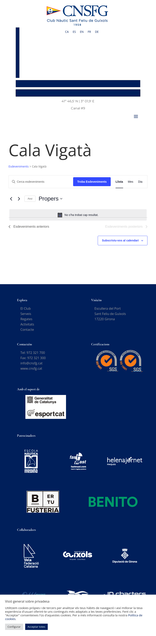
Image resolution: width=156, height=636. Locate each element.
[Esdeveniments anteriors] (11, 198)
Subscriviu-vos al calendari (120, 240)
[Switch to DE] (97, 31)
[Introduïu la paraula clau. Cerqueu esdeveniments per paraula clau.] (41, 181)
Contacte (27, 329)
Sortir (78, 83)
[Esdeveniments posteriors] (18, 198)
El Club (25, 308)
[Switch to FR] (89, 31)
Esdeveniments (19, 166)
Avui (30, 198)
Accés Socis (18, 52)
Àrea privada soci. (78, 93)
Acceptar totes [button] (36, 627)
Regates (26, 319)
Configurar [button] (14, 627)
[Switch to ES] (74, 31)
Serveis (25, 314)
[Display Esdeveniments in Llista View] (119, 181)
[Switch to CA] (67, 31)
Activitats (27, 324)
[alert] (78, 215)
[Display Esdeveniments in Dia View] (140, 181)
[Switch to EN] (82, 31)
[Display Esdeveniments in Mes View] (130, 181)
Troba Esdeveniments (92, 181)
